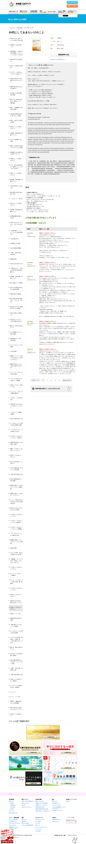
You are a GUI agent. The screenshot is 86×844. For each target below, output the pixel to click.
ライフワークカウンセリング (14, 823)
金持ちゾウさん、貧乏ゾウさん (16, 385)
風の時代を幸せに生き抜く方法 (16, 193)
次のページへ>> (67, 380)
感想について (24, 819)
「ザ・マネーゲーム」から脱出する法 (16, 534)
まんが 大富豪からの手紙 (16, 140)
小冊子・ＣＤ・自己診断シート (28, 801)
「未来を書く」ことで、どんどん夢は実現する (16, 232)
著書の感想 (24, 821)
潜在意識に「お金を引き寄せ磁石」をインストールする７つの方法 (16, 53)
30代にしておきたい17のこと (16, 595)
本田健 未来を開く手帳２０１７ (16, 277)
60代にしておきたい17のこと (16, 456)
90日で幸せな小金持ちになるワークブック (16, 708)
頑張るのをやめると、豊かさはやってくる (16, 601)
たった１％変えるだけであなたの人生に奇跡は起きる (16, 501)
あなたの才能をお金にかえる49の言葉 (16, 288)
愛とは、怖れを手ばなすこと (16, 326)
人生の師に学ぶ (14, 238)
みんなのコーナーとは (39, 819)
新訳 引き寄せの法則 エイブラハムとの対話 (16, 146)
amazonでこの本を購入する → (58, 59)
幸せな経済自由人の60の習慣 (15, 479)
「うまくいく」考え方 (16, 198)
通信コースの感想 (25, 823)
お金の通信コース (55, 803)
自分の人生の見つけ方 (16, 263)
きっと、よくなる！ (15, 696)
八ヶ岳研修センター (13, 821)
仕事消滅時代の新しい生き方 (16, 217)
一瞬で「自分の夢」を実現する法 (16, 669)
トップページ (12, 27)
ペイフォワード (38, 828)
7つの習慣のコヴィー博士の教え (16, 333)
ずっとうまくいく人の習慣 (16, 345)
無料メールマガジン (25, 803)
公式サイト (68, 801)
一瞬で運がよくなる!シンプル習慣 (16, 625)
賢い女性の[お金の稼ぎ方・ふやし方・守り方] (16, 300)
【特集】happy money (39, 806)
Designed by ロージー (14, 837)
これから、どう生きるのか (16, 398)
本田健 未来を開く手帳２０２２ (16, 180)
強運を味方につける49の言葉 (15, 339)
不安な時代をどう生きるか (16, 186)
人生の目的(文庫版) (15, 248)
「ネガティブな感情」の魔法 (16, 413)
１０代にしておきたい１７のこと (16, 588)
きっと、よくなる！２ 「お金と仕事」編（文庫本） (16, 581)
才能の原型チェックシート (57, 810)
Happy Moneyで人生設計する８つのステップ (16, 80)
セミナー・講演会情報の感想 (27, 825)
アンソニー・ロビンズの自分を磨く (16, 373)
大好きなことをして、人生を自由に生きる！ (16, 320)
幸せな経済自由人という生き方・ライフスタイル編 (16, 661)
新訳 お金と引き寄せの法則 (16, 121)
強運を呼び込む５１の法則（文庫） (16, 443)
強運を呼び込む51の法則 (16, 619)
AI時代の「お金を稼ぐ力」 (15, 45)
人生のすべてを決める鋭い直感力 (16, 654)
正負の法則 (13, 548)
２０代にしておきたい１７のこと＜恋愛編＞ (16, 528)
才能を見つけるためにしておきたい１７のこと (16, 406)
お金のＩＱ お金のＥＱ (16, 714)
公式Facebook (13, 804)
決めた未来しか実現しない (16, 313)
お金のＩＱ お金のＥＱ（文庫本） (16, 680)
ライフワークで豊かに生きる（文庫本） (16, 686)
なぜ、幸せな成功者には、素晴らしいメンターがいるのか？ (16, 166)
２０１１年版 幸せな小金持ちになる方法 (16, 553)
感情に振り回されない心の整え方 (16, 87)
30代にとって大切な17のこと (16, 174)
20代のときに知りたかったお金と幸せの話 (16, 39)
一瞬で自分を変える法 (16, 474)
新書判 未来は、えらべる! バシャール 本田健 (16, 541)
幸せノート (37, 825)
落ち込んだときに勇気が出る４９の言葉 (16, 307)
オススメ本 (37, 823)
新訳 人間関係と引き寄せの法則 (16, 108)
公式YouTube (12, 806)
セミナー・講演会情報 (13, 819)
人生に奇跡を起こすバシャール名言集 (16, 468)
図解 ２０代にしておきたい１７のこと (16, 449)
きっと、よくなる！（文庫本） (15, 574)
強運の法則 (13, 259)
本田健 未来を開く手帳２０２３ (16, 134)
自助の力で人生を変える (16, 60)
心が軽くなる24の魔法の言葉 (16, 93)
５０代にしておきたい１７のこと (16, 515)
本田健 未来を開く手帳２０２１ (16, 210)
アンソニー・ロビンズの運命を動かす (16, 392)
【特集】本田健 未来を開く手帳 (41, 808)
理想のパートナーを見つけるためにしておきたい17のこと (16, 357)
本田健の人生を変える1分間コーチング (16, 153)
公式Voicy (12, 808)
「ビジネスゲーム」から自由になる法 (16, 430)
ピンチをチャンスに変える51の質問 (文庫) (16, 424)
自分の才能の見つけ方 (16, 418)
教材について (54, 801)
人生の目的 (13, 351)
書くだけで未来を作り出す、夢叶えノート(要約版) (16, 101)
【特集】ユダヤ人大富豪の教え (41, 803)
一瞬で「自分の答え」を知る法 (16, 253)
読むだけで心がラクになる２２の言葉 (16, 508)
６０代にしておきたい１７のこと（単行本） (16, 436)
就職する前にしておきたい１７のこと (16, 494)
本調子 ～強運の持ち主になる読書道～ (16, 702)
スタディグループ (12, 825)
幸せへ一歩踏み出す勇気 (16, 66)
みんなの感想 (38, 830)
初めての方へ (11, 801)
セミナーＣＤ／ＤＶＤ (56, 804)
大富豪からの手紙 (15, 243)
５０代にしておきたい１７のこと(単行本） (16, 521)
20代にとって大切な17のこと (16, 204)
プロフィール (11, 810)
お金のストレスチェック (26, 806)
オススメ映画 (38, 821)
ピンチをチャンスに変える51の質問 (16, 631)
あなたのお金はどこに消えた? (16, 462)
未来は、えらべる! (15, 613)
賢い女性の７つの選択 (16, 282)
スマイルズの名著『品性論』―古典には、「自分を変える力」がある (16, 640)
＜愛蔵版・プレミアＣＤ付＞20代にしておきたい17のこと (16, 560)
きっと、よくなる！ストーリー (41, 827)
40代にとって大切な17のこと (16, 159)
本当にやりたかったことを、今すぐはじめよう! (16, 224)
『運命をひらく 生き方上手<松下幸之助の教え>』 (16, 270)
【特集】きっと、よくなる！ (41, 804)
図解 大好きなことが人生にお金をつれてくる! (16, 365)
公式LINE (12, 803)
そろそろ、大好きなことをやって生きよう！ (16, 73)
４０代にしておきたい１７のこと (16, 568)
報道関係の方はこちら (56, 819)
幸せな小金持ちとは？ (13, 812)
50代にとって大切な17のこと (16, 127)
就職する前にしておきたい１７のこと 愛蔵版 (16, 487)
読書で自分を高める (15, 294)
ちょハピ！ (13, 692)
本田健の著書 (19, 27)
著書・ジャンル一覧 (39, 801)
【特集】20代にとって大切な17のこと (42, 810)
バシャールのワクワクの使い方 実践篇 (16, 379)
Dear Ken (23, 804)
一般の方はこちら (55, 821)
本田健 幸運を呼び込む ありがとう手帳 (16, 114)
